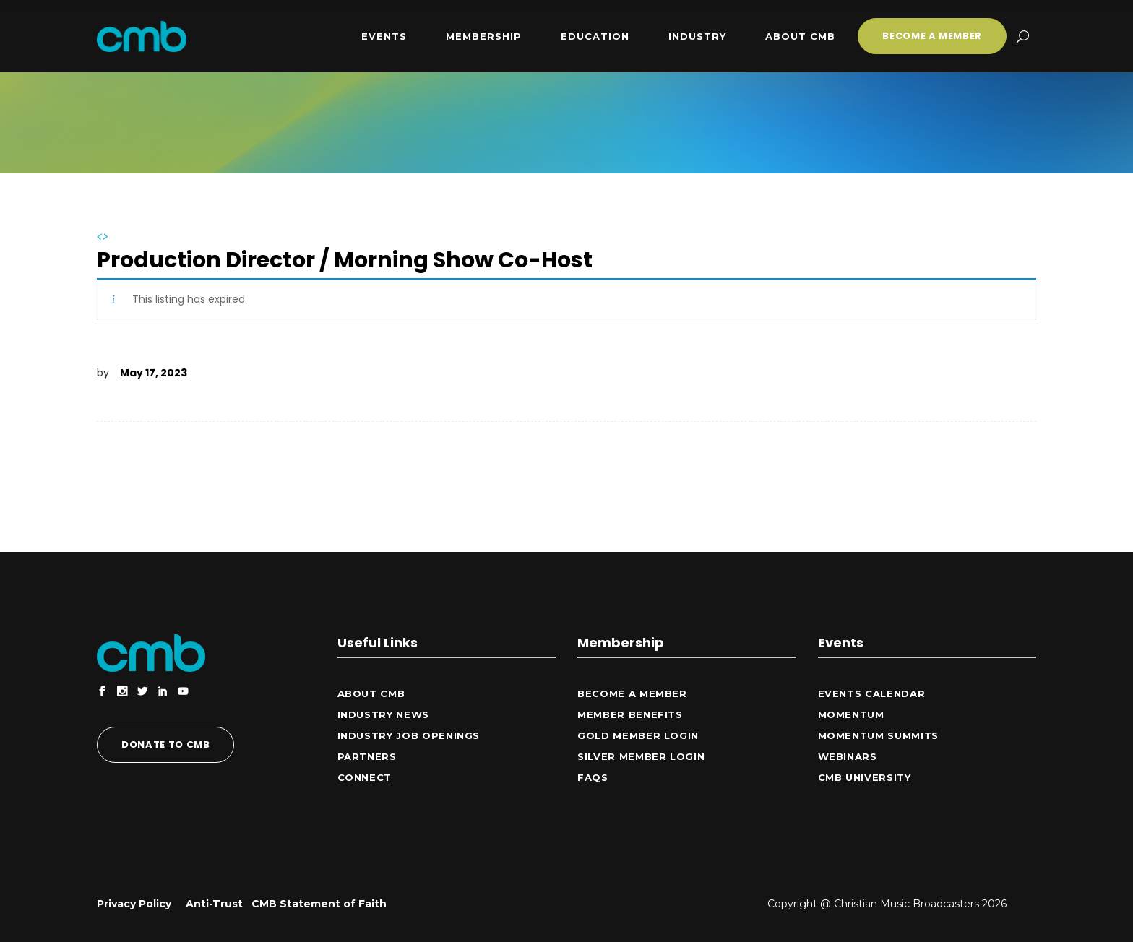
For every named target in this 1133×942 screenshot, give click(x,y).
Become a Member (632, 693)
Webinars (847, 756)
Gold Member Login (638, 735)
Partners (367, 756)
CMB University (864, 777)
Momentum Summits (878, 735)
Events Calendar (872, 693)
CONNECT (364, 777)
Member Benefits (630, 714)
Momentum (851, 714)
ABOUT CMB (371, 693)
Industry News (383, 714)
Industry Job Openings (409, 735)
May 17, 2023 (153, 373)
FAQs (592, 777)
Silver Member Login (641, 756)
